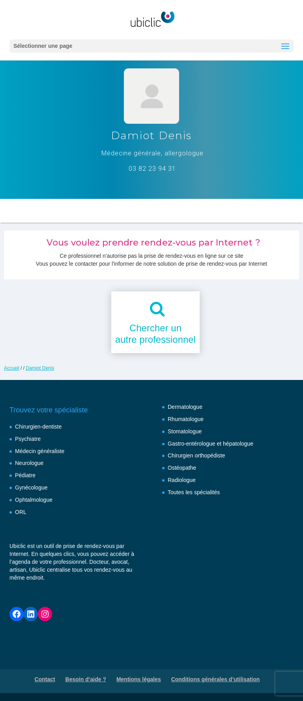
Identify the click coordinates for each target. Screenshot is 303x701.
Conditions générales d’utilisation (215, 679)
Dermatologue (185, 407)
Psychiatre (28, 439)
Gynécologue (31, 487)
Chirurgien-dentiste (38, 426)
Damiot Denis (40, 368)
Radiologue (182, 480)
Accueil (11, 368)
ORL (20, 512)
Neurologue (29, 463)
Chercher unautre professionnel (155, 334)
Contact (45, 679)
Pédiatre (25, 475)
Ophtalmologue (33, 500)
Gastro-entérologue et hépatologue (210, 443)
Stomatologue (185, 431)
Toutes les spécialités (194, 492)
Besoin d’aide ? (85, 679)
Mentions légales (138, 679)
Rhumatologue (186, 419)
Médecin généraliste (39, 451)
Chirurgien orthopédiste (196, 455)
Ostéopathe (182, 468)
